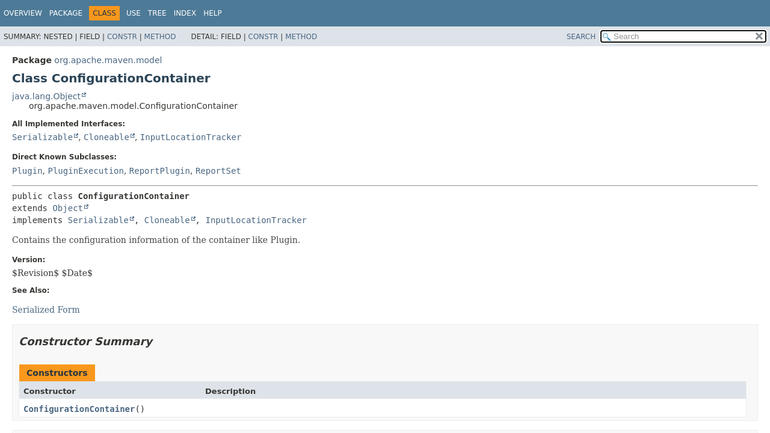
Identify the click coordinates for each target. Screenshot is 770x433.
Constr (122, 36)
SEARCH (581, 36)
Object (67, 208)
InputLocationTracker (191, 137)
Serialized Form (46, 310)
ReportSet (218, 171)
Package (65, 13)
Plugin (27, 171)
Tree (157, 13)
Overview (23, 13)
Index (185, 13)
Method (160, 36)
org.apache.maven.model (108, 60)
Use (133, 13)
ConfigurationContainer (79, 409)
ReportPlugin (159, 171)
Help (212, 13)
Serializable (42, 137)
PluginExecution (85, 171)
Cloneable (106, 137)
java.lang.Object (46, 96)
